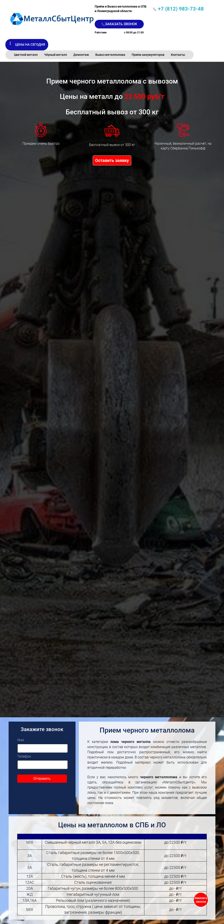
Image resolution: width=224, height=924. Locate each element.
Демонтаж (81, 54)
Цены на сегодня (30, 45)
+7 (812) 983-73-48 (181, 9)
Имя (20, 740)
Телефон (24, 756)
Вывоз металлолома (110, 54)
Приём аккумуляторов (148, 54)
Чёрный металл (55, 54)
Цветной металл (26, 54)
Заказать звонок (119, 24)
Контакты (178, 54)
